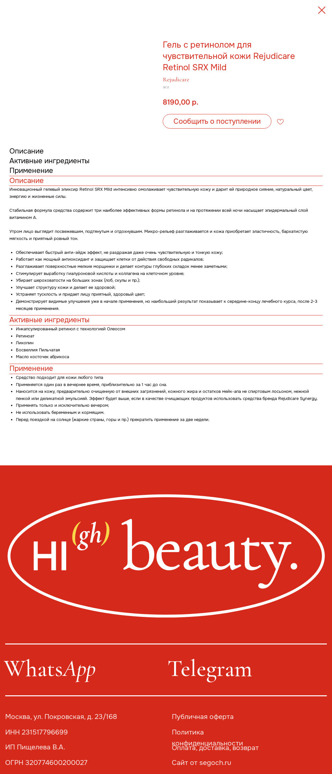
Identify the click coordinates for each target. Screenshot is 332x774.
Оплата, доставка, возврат (215, 748)
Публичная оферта (203, 716)
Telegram (209, 668)
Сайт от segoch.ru (201, 762)
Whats (50, 668)
